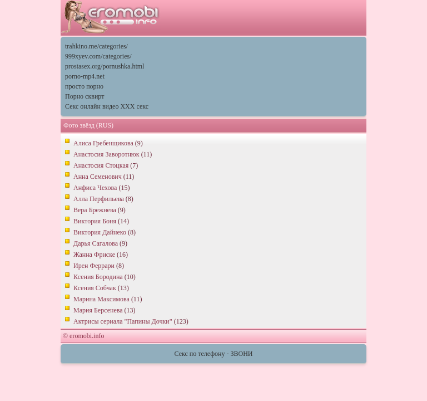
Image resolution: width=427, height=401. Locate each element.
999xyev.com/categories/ (98, 56)
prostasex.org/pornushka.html (104, 66)
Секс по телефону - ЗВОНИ (214, 354)
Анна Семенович (97, 176)
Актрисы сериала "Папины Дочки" (122, 321)
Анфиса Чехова (95, 188)
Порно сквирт (84, 96)
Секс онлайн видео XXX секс (106, 106)
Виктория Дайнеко (99, 232)
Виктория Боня (94, 221)
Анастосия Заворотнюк (106, 154)
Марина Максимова (101, 299)
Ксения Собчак (94, 288)
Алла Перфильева (98, 199)
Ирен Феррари (94, 266)
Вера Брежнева (94, 210)
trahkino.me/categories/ (96, 46)
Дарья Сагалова (95, 243)
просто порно (84, 86)
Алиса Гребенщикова (103, 143)
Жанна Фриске (94, 254)
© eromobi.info (83, 336)
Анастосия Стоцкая (100, 165)
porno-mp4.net (85, 76)
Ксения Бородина (98, 277)
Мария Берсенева (98, 310)
